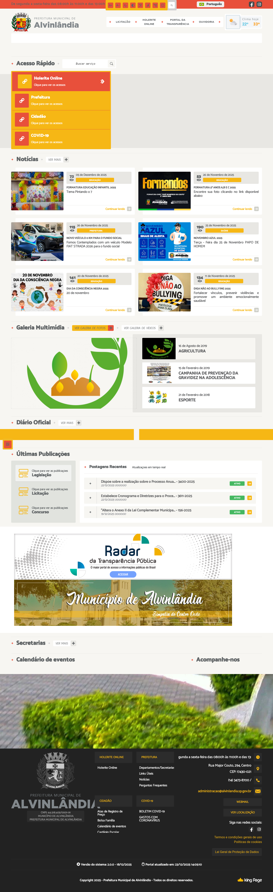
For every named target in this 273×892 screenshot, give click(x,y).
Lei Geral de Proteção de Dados (237, 852)
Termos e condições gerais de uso (238, 837)
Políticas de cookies (248, 842)
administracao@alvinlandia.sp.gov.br (224, 791)
